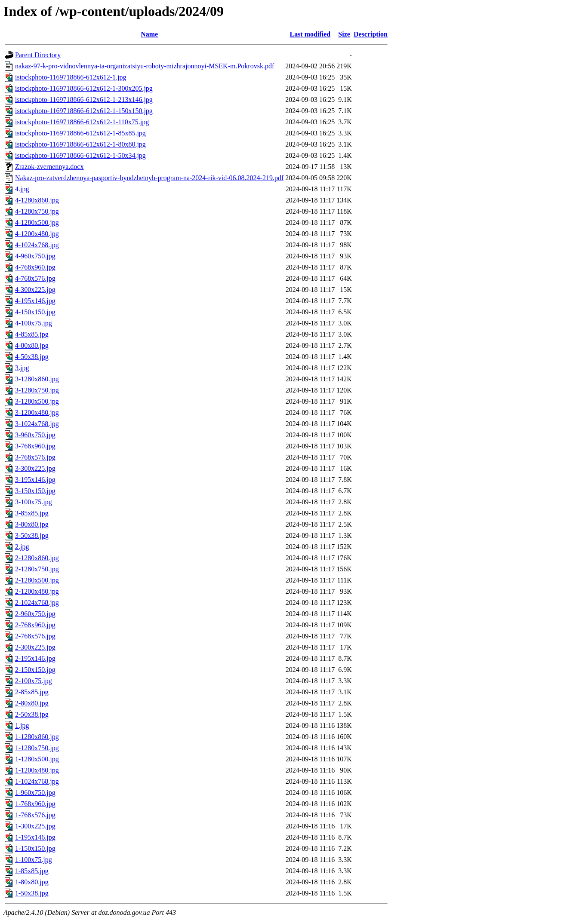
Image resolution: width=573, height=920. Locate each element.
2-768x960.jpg (35, 625)
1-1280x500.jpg (37, 759)
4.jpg (22, 189)
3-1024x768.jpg (37, 423)
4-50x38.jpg (32, 356)
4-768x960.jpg (35, 267)
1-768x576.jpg (35, 815)
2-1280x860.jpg (37, 557)
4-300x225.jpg (35, 289)
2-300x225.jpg (35, 647)
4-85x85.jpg (32, 334)
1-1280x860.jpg (37, 736)
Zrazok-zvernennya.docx (49, 166)
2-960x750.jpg (35, 613)
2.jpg (22, 546)
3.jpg (22, 367)
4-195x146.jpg (35, 300)
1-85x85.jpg (32, 870)
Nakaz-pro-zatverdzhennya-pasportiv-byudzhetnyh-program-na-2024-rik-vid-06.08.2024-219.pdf (149, 177)
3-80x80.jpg (32, 524)
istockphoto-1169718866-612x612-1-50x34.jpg (80, 155)
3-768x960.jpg (35, 446)
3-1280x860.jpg (37, 379)
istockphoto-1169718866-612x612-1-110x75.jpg (82, 122)
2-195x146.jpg (35, 658)
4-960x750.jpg (35, 256)
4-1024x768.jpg (37, 244)
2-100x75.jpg (33, 680)
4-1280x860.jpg (37, 200)
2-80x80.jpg (32, 703)
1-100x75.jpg (33, 859)
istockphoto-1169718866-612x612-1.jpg (70, 77)
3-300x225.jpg (35, 468)
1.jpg (22, 725)
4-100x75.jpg (33, 323)
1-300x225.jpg (35, 826)
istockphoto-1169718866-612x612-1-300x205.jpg (84, 88)
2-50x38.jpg (32, 714)
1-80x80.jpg (32, 882)
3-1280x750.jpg (37, 390)
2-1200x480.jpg (37, 591)
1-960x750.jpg (35, 792)
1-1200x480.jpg (37, 770)
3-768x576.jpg (35, 457)
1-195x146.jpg (35, 837)
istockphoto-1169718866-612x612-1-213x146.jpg (84, 99)
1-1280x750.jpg (37, 747)
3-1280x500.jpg (37, 401)
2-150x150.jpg (35, 669)
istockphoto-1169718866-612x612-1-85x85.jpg (80, 133)
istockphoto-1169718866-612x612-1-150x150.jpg (84, 110)
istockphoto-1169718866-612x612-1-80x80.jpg (80, 144)
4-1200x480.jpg (37, 233)
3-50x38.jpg (32, 535)
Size (344, 34)
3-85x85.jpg (32, 513)
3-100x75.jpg (33, 502)
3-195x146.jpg (35, 479)
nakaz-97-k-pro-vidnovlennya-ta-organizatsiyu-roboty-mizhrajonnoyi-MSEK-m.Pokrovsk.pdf (144, 66)
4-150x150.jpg (35, 312)
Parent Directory (38, 54)
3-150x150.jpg (35, 490)
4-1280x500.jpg (37, 222)
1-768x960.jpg (35, 803)
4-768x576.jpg (35, 278)
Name (149, 34)
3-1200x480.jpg (37, 412)
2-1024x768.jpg (37, 602)
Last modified (310, 34)
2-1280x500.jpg (37, 580)
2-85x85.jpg (32, 692)
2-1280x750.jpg (37, 569)
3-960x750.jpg (35, 435)
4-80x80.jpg (32, 345)
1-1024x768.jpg (37, 781)
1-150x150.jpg (35, 848)
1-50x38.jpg (32, 893)
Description (371, 34)
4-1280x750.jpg (37, 211)
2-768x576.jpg (35, 636)
